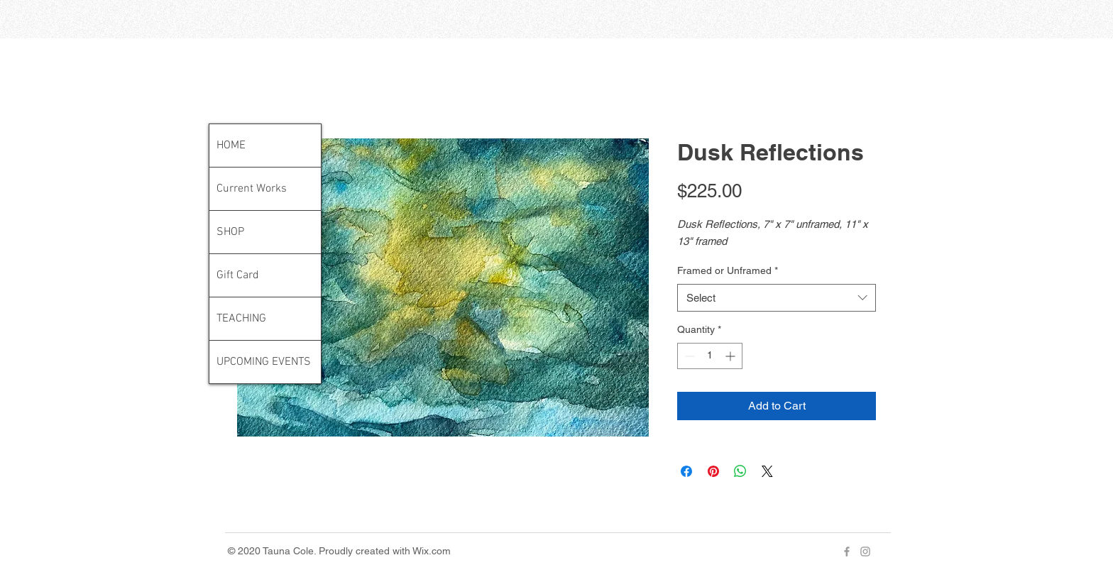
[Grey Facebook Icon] (846, 551)
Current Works (251, 189)
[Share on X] (767, 471)
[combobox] (776, 298)
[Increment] (731, 356)
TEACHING (241, 319)
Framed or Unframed (727, 270)
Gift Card (237, 275)
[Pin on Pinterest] (713, 471)
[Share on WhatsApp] (740, 471)
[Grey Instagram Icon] (865, 551)
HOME (231, 145)
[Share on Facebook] (686, 471)
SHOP (230, 232)
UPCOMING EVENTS (263, 362)
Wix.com (431, 550)
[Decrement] (688, 356)
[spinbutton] (710, 356)
